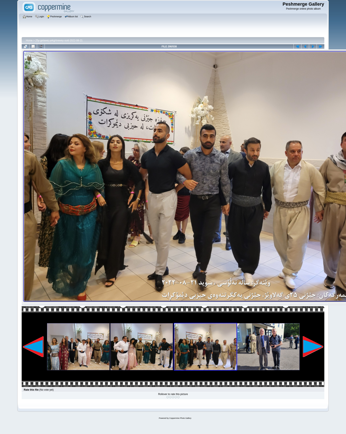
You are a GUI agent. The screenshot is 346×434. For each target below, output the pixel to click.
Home (29, 40)
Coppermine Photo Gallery (180, 418)
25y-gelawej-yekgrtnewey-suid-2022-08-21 (59, 40)
